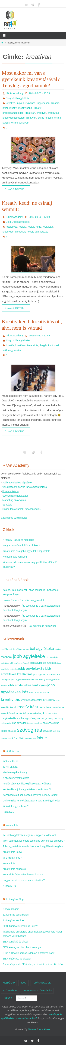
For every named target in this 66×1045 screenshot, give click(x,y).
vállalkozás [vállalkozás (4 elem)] (6, 738)
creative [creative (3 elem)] (58, 649)
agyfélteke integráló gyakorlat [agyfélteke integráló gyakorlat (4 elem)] (15, 649)
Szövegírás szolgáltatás (15, 495)
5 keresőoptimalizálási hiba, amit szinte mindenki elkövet (33, 964)
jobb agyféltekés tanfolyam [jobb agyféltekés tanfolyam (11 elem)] (27, 685)
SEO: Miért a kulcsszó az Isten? (20, 926)
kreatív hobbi (25, 108)
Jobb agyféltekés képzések (17, 482)
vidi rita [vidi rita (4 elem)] (56, 731)
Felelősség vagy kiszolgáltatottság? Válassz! (27, 783)
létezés (44, 231)
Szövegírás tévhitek (13, 920)
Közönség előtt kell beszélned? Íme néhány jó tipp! (30, 795)
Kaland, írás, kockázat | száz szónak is (24, 590)
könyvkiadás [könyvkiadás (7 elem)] (14, 713)
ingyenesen (43, 103)
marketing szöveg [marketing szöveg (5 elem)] (26, 718)
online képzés (45, 117)
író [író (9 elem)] (45, 738)
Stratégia (7, 504)
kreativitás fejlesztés (13, 117)
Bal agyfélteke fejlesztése (42, 625)
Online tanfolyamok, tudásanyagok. (21, 509)
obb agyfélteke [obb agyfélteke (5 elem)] (20, 723)
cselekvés (12, 226)
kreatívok (31, 117)
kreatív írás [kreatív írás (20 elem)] (27, 707)
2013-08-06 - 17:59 (39, 217)
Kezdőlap (9, 983)
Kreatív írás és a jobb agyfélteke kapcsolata (26, 551)
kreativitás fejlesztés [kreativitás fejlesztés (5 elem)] (31, 700)
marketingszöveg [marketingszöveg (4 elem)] (45, 718)
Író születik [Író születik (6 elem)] (18, 738)
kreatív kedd (34, 226)
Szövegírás (10, 990)
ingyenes (30, 103)
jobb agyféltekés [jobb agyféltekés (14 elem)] (31, 668)
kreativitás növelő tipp (27, 231)
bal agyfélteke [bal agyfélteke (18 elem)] (42, 648)
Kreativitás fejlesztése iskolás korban (23, 874)
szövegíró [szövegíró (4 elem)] (47, 731)
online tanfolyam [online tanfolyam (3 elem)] (35, 723)
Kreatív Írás (12, 825)
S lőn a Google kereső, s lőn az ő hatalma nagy (28, 953)
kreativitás (53, 112)
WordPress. (45, 1029)
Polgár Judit (46, 345)
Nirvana (32, 1029)
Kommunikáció (10, 491)
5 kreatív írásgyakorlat (32, 600)
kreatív (13, 108)
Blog (8, 98)
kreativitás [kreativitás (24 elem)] (10, 699)
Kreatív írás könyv (12, 852)
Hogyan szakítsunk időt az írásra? (21, 545)
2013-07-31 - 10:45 (39, 335)
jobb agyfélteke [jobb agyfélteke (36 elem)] (29, 656)
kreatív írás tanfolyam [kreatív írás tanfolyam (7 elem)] (50, 707)
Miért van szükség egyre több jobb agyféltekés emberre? (34, 840)
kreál (5, 108)
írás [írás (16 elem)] (40, 738)
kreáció (55, 103)
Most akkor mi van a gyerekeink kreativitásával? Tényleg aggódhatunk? (31, 79)
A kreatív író (9, 886)
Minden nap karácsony (15, 772)
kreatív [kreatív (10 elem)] (48, 700)
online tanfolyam (20, 122)
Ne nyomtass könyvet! (15, 556)
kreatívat (41, 112)
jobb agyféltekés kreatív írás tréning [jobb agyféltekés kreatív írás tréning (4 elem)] (28, 679)
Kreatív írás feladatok (14, 869)
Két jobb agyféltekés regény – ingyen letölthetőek (29, 835)
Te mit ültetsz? (10, 766)
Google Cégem (11, 909)
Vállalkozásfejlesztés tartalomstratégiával (24, 487)
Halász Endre (10, 600)
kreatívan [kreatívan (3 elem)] (57, 700)
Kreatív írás (9, 863)
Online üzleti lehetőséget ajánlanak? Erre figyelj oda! (31, 800)
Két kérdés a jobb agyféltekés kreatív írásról (27, 789)
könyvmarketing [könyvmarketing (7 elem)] (32, 713)
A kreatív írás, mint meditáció (18, 539)
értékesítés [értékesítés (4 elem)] (30, 738)
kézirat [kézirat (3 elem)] (3, 714)
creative (11, 103)
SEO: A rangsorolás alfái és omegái (22, 947)
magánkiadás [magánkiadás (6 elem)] (9, 718)
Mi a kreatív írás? (12, 857)
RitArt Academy (15, 93)
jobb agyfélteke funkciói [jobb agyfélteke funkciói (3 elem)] (19, 663)
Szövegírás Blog (15, 899)
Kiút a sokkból (10, 761)
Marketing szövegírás (14, 500)
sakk (56, 345)
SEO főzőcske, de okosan (17, 958)
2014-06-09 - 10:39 (39, 93)
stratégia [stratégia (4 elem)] (12, 731)
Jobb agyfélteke (21, 98)
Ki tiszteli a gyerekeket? (16, 806)
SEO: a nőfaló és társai (15, 941)
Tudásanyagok (41, 983)
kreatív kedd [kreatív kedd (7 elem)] (8, 707)
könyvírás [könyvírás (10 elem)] (50, 713)
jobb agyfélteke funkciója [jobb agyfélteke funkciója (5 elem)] (43, 663)
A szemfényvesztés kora (16, 778)
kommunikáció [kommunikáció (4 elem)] (42, 692)
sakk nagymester (11, 350)
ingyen (20, 103)
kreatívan (30, 112)
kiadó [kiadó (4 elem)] (31, 692)
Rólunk (7, 998)
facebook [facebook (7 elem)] (6, 656)
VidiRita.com (12, 751)
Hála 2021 (8, 811)
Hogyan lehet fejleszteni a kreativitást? (24, 880)
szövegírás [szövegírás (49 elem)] (29, 730)
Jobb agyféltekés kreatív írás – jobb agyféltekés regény (33, 846)
